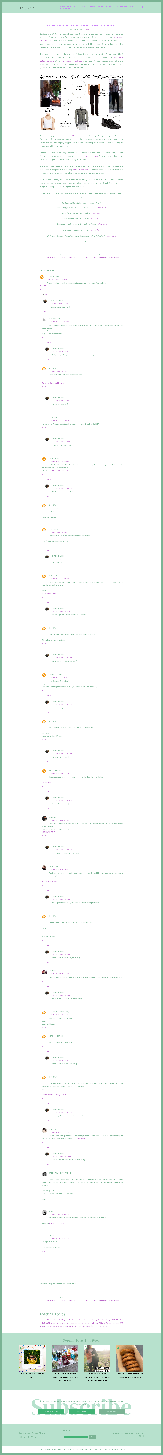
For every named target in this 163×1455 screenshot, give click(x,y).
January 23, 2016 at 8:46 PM (62, 351)
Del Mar (89, 1320)
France (53, 1323)
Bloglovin (60, 383)
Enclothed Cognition (49, 383)
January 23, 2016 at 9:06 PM (62, 1156)
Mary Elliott (55, 529)
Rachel (52, 1235)
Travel (108, 7)
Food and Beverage (123, 7)
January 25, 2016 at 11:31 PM (59, 1238)
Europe (108, 1320)
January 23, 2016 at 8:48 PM (62, 488)
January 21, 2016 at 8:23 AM (59, 773)
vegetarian (101, 1326)
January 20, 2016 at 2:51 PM (59, 508)
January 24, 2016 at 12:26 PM (59, 1214)
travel (94, 1326)
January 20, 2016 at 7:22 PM (59, 579)
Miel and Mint (55, 319)
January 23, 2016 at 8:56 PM (62, 850)
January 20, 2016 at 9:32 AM (59, 322)
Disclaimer (65, 9)
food (71, 1326)
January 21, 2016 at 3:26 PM (59, 919)
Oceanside (85, 1323)
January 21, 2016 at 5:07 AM (59, 724)
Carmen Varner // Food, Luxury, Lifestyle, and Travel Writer (77, 1450)
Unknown (53, 368)
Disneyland (101, 1320)
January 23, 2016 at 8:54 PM (62, 800)
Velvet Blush (55, 771)
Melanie (52, 971)
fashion (65, 1326)
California (49, 1320)
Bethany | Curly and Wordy (51, 881)
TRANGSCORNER (55, 675)
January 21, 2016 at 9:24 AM (59, 820)
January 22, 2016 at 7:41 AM (59, 1015)
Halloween (67, 1323)
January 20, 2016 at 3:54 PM (59, 532)
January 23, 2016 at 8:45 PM (60, 303)
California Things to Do (62, 1320)
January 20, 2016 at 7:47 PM (59, 631)
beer (47, 1326)
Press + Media (96, 7)
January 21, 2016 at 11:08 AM (59, 869)
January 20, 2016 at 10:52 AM (59, 371)
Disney (94, 1320)
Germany (60, 1323)
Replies (47, 295)
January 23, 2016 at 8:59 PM (62, 1112)
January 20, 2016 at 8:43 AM (57, 279)
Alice (51, 1211)
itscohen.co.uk (80, 1138)
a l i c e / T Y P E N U (56, 1223)
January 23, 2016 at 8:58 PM (62, 954)
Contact (83, 7)
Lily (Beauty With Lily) (59, 1012)
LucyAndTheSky (56, 458)
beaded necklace (80, 169)
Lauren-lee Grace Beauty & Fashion (54, 1095)
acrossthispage (56, 1036)
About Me (72, 7)
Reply (42, 289)
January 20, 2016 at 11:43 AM (59, 420)
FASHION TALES (53, 277)
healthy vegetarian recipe (82, 1326)
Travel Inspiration (47, 286)
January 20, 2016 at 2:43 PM (59, 461)
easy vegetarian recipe (56, 1326)
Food (141, 1436)
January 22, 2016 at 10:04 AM (59, 1039)
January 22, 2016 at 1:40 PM (59, 1132)
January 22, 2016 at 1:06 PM (59, 1080)
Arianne (52, 817)
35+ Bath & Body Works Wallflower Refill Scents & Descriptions (65, 1377)
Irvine (73, 1323)
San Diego (93, 1323)
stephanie (53, 418)
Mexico (77, 1323)
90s (87, 30)
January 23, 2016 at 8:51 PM (62, 658)
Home (62, 7)
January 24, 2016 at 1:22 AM (59, 1176)
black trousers (78, 136)
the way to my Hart (49, 593)
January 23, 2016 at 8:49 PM (62, 611)
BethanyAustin (55, 867)
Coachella (82, 1320)
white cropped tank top (71, 61)
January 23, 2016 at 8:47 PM (62, 442)
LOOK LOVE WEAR (48, 832)
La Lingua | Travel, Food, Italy (58, 471)
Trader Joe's (115, 1323)
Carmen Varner (57, 301)
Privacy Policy (116, 1434)
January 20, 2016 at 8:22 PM (59, 677)
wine (106, 1326)
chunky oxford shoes (88, 156)
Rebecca (52, 1129)
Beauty (42, 1320)
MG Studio (121, 1450)
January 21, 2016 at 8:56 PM (59, 974)
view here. (101, 207)
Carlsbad (75, 1320)
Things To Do (105, 1323)
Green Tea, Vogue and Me (60, 1173)
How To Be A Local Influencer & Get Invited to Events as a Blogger (97, 1377)
